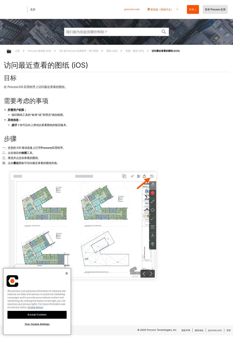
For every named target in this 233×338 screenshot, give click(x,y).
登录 (228, 330)
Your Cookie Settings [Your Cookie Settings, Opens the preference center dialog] (37, 324)
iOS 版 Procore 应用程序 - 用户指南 (79, 50)
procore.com (132, 9)
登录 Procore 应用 (215, 9)
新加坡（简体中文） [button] (161, 9)
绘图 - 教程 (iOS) (135, 50)
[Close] (67, 273)
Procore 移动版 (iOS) (40, 50)
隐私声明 (185, 330)
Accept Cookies (36, 314)
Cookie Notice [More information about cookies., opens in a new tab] (35, 307)
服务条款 (199, 330)
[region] (37, 301)
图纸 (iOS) (112, 50)
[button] (164, 31)
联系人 (193, 9)
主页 (18, 50)
